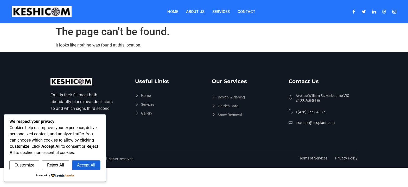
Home (172, 11)
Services (221, 11)
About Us (195, 11)
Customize (24, 165)
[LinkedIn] (374, 12)
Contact (246, 11)
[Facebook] (354, 12)
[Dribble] (384, 12)
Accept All (86, 165)
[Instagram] (394, 12)
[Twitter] (364, 12)
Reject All (55, 165)
